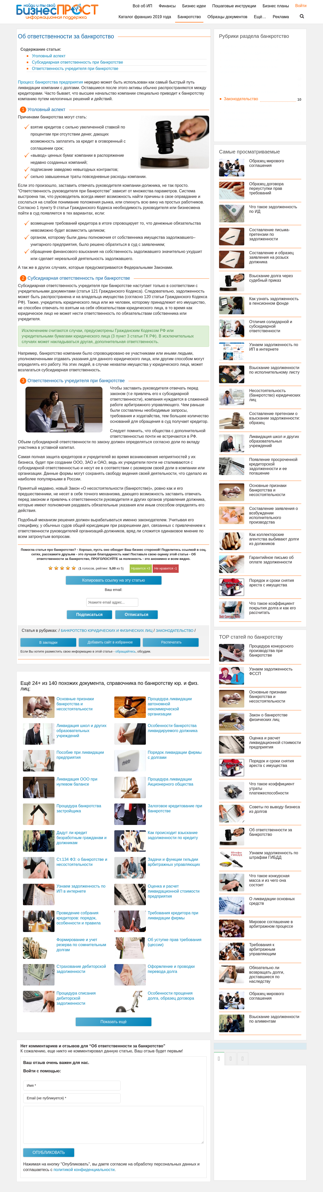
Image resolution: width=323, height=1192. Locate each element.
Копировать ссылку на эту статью (113, 580)
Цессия (230, 133)
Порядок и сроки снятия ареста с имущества (271, 582)
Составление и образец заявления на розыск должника (271, 257)
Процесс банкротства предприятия (50, 82)
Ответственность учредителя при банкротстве (74, 68)
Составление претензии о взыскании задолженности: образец (274, 418)
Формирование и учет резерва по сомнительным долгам (81, 945)
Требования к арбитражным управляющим (262, 949)
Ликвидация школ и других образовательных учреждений (81, 730)
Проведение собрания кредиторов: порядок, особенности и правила (79, 918)
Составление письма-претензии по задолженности (269, 234)
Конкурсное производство (248, 105)
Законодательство (241, 99)
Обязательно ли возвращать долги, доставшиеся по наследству (266, 974)
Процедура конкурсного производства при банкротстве (271, 650)
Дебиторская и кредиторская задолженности (249, 69)
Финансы (167, 6)
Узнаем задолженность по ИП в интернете (273, 347)
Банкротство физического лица (253, 46)
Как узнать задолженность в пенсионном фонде (274, 301)
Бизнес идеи (194, 6)
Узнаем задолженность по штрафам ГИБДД (273, 855)
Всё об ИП (142, 6)
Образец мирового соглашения (266, 163)
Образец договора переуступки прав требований (266, 188)
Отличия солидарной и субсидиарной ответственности (270, 326)
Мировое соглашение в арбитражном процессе (271, 924)
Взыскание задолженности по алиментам (274, 1019)
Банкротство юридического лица (254, 53)
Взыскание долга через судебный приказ (271, 278)
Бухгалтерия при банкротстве (251, 60)
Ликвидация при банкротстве (251, 119)
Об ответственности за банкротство (270, 832)
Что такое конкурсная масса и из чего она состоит (269, 880)
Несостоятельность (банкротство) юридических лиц (275, 395)
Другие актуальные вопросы (250, 92)
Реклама (281, 17)
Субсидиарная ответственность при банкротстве (77, 62)
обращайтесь (125, 651)
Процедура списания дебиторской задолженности (76, 998)
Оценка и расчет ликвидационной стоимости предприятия (174, 891)
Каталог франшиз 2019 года (145, 17)
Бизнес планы (276, 6)
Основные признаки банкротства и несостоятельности (75, 704)
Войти (298, 6)
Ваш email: (113, 590)
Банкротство (189, 17)
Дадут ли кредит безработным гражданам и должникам (81, 838)
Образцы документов (227, 17)
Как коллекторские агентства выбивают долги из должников (274, 539)
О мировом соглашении (246, 126)
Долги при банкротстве (245, 85)
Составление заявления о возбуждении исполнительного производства (273, 515)
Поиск (298, 16)
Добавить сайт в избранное (110, 642)
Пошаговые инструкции (234, 6)
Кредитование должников (248, 112)
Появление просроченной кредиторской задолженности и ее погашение (273, 466)
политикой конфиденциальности (84, 1170)
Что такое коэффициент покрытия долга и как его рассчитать (272, 608)
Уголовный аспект (48, 56)
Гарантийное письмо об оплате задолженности (271, 559)
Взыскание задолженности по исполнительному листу (274, 370)
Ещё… (260, 17)
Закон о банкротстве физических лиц (268, 717)
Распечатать (171, 642)
